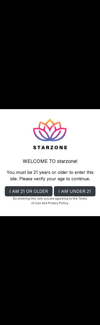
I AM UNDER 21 (74, 191)
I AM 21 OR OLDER (28, 191)
